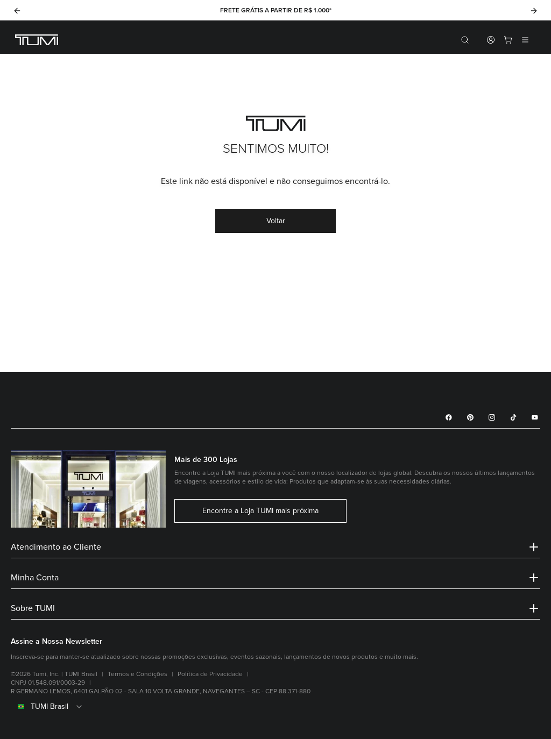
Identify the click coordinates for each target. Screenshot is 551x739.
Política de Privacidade (210, 674)
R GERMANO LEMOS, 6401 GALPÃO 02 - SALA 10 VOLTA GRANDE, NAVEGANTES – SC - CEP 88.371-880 (160, 691)
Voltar (275, 220)
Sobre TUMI (275, 608)
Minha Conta (275, 577)
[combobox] (275, 706)
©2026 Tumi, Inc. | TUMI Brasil (54, 674)
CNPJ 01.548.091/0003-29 (48, 683)
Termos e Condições (137, 674)
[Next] (533, 10)
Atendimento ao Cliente (275, 547)
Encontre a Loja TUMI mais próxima (260, 511)
